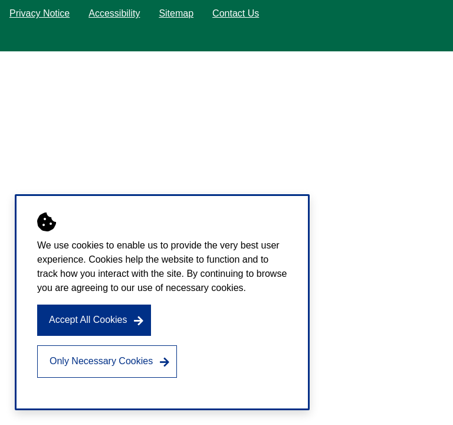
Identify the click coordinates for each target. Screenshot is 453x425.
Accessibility (114, 13)
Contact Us (235, 13)
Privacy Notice (39, 13)
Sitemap (176, 13)
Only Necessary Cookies (101, 361)
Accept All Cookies (88, 320)
